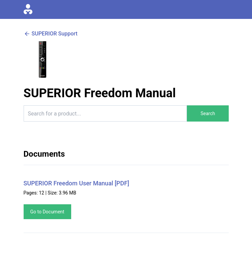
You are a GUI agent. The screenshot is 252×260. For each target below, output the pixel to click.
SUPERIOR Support (51, 33)
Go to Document (47, 211)
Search (207, 113)
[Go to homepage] (28, 9)
